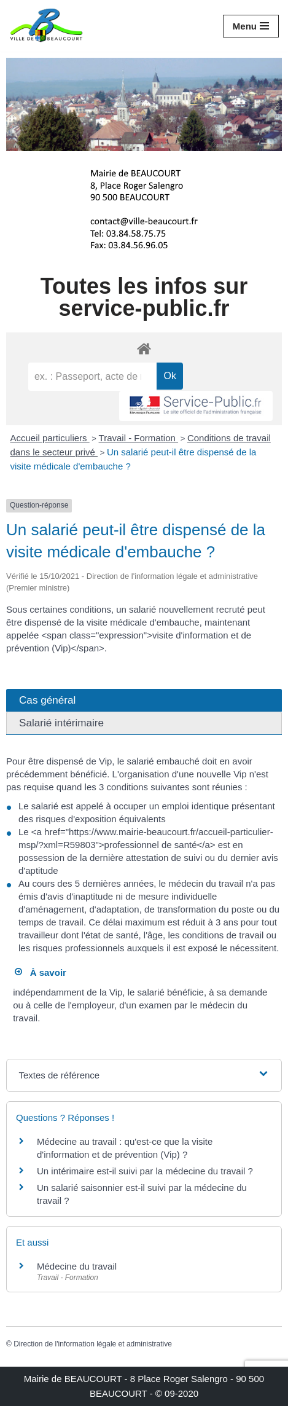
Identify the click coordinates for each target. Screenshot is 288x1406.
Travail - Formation (138, 438)
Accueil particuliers (50, 438)
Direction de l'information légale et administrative (93, 1344)
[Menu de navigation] (251, 26)
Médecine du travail (77, 1266)
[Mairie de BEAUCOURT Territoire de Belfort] (46, 26)
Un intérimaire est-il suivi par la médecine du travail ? (145, 1171)
